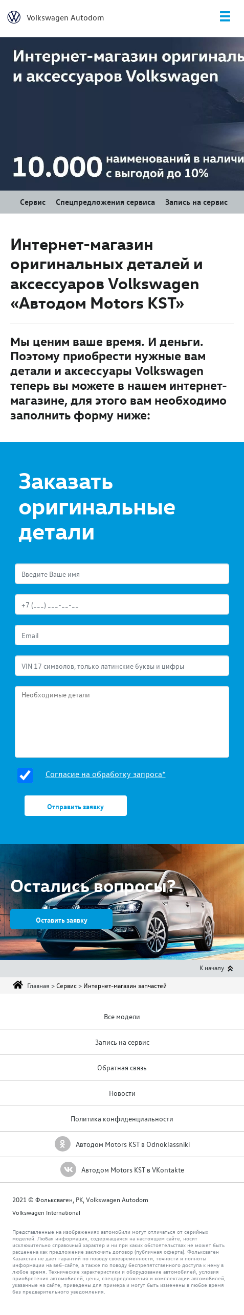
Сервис (33, 202)
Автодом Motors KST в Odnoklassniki (122, 1144)
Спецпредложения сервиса (105, 202)
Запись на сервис (196, 202)
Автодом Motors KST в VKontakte (122, 1170)
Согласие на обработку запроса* (106, 774)
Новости (122, 1093)
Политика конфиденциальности (122, 1118)
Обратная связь (122, 1067)
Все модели (122, 1016)
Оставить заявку (61, 919)
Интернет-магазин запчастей (125, 985)
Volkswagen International (46, 1212)
